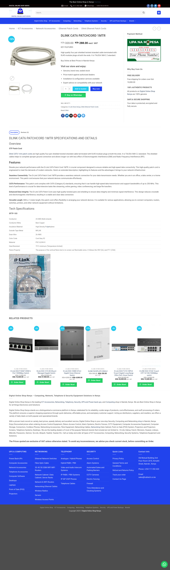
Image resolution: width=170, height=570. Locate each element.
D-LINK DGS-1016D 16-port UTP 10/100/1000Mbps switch (149, 373)
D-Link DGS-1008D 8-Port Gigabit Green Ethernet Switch (72, 373)
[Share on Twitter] (67, 116)
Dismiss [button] (97, 2)
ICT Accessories (55, 21)
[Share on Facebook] (63, 116)
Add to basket (80, 89)
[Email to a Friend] (71, 116)
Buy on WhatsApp (74, 95)
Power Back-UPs (15, 459)
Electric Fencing (93, 479)
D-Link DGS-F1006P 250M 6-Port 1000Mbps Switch (21, 372)
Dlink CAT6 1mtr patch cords (20, 154)
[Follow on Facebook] (148, 6)
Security (104, 21)
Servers (38, 495)
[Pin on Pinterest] (75, 116)
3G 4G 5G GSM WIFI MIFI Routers (45, 468)
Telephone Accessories (18, 472)
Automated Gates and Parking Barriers (95, 468)
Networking (78, 21)
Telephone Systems (92, 21)
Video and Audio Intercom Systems (71, 468)
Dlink (66, 110)
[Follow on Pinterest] (159, 6)
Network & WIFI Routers (44, 482)
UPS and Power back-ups (91, 402)
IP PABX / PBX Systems (70, 475)
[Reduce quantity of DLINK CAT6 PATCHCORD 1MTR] (62, 89)
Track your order (119, 475)
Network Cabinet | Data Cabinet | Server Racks (44, 476)
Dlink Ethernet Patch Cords (93, 28)
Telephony (69, 402)
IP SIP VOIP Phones (69, 479)
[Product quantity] (66, 89)
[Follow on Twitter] (155, 6)
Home (12, 28)
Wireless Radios (41, 491)
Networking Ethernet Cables (46, 486)
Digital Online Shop (40, 21)
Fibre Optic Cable (42, 463)
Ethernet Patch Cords (68, 28)
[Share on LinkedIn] (79, 116)
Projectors (13, 494)
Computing (67, 21)
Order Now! (18, 382)
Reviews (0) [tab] (25, 132)
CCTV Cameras (93, 475)
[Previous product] (159, 28)
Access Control (93, 459)
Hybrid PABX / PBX (68, 463)
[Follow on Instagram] (152, 6)
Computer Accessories (18, 463)
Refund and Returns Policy (123, 470)
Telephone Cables (68, 483)
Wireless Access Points (44, 499)
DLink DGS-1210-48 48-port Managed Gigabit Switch (46, 372)
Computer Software (17, 476)
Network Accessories (46, 28)
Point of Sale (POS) (16, 489)
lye (48, 227)
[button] (159, 13)
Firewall (90, 483)
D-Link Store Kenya (75, 107)
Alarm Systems (93, 463)
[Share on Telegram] (83, 116)
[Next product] (154, 28)
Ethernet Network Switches (46, 459)
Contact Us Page (119, 479)
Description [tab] (14, 132)
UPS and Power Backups (119, 21)
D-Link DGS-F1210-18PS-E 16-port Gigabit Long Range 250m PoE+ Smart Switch (123, 373)
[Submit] (144, 13)
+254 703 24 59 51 (103, 6)
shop (140, 421)
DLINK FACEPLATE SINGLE (98, 371)
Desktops (13, 480)
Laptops (12, 485)
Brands (132, 21)
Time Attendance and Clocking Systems (95, 489)
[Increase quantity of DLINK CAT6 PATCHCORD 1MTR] (69, 89)
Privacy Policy (118, 459)
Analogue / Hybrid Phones (71, 459)
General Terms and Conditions (120, 464)
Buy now (96, 89)
